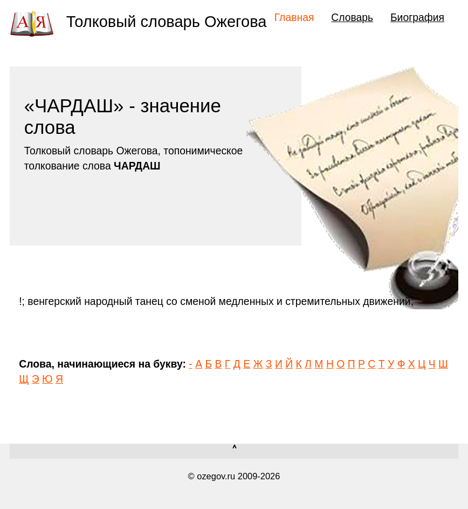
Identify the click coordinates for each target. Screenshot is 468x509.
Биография (417, 17)
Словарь (352, 17)
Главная (294, 17)
